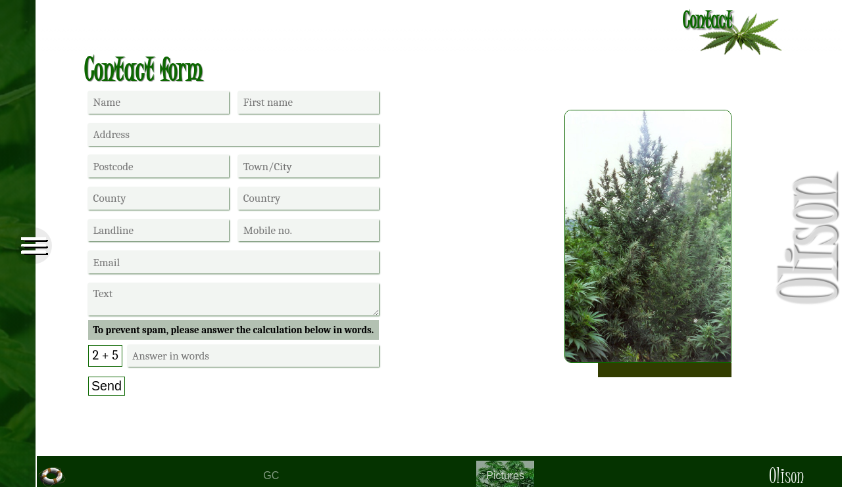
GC (271, 476)
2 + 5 (105, 355)
